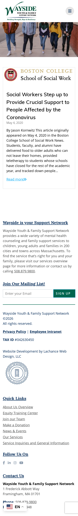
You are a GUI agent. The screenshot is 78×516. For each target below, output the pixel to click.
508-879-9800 (26, 502)
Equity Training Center (20, 413)
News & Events (14, 431)
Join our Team (14, 419)
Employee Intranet (46, 331)
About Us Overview (18, 407)
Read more (15, 179)
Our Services (13, 437)
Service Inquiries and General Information (36, 443)
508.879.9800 (24, 271)
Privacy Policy (14, 331)
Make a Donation (16, 425)
